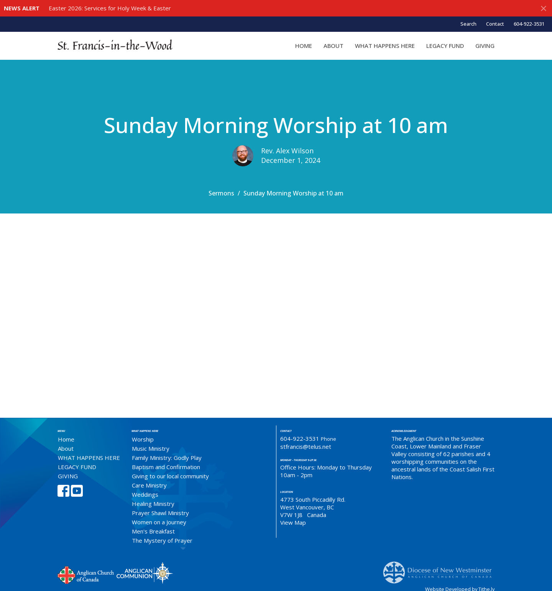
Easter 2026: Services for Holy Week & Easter (110, 8)
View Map (293, 522)
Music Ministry (150, 448)
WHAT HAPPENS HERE (385, 45)
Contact (495, 23)
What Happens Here (144, 431)
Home (303, 45)
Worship (143, 439)
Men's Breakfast (153, 531)
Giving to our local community (170, 476)
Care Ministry (149, 485)
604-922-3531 (529, 23)
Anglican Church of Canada (86, 574)
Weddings (145, 494)
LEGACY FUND (445, 45)
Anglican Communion (144, 573)
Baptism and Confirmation (166, 467)
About (333, 45)
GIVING (485, 45)
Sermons (221, 193)
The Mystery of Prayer (162, 540)
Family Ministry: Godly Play (167, 457)
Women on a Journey (159, 522)
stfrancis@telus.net (305, 446)
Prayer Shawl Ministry (160, 513)
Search (468, 23)
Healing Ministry (153, 503)
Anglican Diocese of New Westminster (440, 569)
